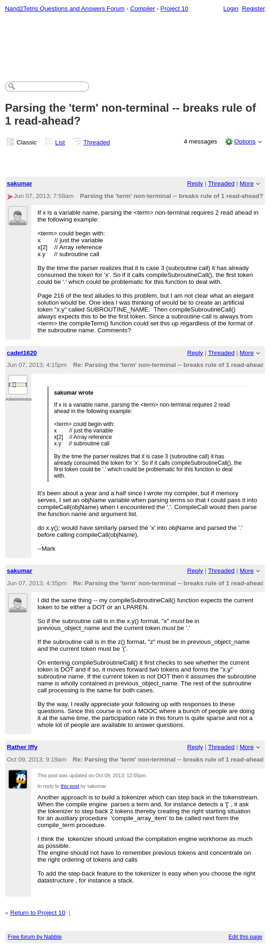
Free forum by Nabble (35, 937)
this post (69, 786)
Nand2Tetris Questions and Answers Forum (65, 8)
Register (253, 8)
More (247, 183)
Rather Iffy (22, 747)
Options (244, 141)
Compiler (142, 8)
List (60, 142)
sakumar (19, 183)
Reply (195, 183)
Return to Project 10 (38, 912)
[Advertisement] (135, 44)
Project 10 (175, 8)
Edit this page (245, 937)
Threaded (97, 142)
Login (231, 8)
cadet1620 (22, 352)
